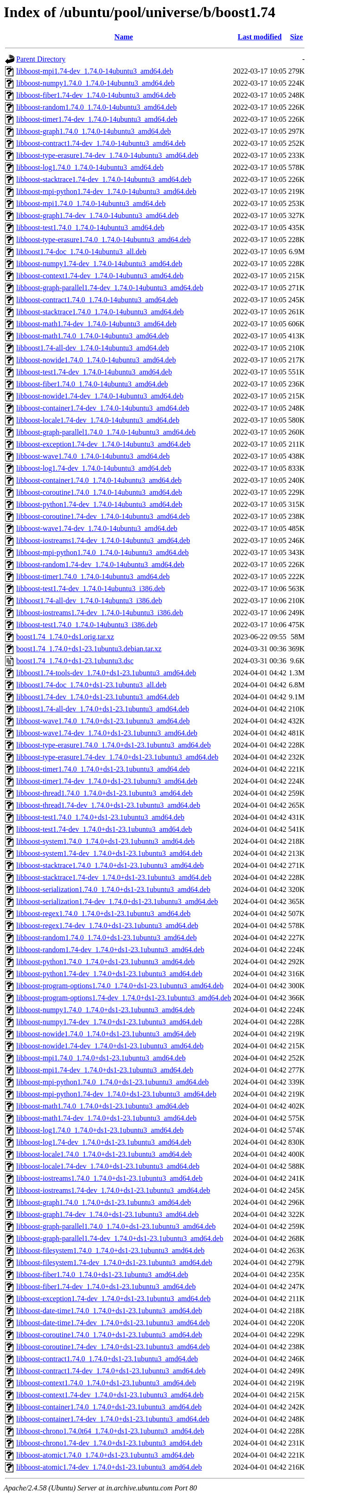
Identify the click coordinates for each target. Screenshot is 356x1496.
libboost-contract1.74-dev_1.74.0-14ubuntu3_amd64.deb (100, 143)
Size (296, 37)
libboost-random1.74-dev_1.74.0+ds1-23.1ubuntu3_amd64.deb (110, 950)
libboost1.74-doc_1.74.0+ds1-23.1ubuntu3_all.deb (91, 685)
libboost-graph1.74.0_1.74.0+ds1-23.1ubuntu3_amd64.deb (103, 1202)
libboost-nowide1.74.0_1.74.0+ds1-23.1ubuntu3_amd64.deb (106, 1034)
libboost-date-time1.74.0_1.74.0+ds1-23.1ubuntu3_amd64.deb (109, 1311)
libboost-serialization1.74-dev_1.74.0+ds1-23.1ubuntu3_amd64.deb (117, 901)
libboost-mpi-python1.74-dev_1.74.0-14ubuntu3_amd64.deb (106, 191)
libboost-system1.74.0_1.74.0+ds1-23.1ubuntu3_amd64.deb (105, 841)
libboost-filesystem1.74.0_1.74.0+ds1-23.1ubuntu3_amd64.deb (110, 1250)
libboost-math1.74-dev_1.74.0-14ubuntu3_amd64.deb (96, 324)
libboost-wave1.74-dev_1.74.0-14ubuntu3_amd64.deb (97, 528)
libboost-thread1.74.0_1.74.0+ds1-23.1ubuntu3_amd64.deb (104, 793)
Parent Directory (40, 59)
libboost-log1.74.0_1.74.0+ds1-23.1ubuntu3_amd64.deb (100, 1130)
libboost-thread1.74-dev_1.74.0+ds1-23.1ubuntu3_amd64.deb (108, 805)
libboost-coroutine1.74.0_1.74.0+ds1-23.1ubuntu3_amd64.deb (109, 1335)
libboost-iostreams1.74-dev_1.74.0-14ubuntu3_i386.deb (99, 613)
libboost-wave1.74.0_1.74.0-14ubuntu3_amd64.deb (93, 456)
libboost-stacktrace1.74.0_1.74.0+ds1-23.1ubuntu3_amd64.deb (110, 865)
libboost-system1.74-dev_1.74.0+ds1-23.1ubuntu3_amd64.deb (109, 853)
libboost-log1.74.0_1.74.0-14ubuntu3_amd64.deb (90, 167)
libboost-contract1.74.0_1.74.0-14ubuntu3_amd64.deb (97, 300)
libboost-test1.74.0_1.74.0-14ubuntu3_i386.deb (86, 625)
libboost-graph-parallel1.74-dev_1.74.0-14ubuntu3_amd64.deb (109, 288)
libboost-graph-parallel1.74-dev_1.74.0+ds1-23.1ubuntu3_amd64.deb (119, 1238)
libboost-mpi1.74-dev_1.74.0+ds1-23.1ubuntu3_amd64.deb (104, 1070)
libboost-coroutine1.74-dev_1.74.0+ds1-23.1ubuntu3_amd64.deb (113, 1347)
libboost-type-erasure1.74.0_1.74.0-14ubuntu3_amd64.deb (103, 239)
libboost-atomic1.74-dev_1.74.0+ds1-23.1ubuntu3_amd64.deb (109, 1467)
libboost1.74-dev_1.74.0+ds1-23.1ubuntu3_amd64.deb (97, 697)
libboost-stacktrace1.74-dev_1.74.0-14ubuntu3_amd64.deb (103, 179)
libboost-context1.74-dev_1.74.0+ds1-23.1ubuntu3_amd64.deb (109, 1395)
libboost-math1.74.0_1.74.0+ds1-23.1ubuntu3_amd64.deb (102, 1106)
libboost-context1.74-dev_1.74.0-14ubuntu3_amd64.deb (100, 276)
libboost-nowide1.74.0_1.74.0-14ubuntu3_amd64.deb (96, 360)
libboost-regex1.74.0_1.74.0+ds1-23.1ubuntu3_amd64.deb (103, 913)
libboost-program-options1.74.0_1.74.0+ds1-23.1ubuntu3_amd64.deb (119, 986)
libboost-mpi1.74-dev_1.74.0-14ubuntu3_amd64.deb (94, 71)
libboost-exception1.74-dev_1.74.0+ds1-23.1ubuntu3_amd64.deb (113, 1299)
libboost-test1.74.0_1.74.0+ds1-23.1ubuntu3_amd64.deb (100, 817)
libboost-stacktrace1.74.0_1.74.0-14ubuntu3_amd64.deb (100, 312)
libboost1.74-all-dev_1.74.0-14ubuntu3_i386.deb (89, 601)
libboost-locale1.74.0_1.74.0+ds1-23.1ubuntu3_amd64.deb (104, 1154)
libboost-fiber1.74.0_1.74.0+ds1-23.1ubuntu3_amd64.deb (102, 1274)
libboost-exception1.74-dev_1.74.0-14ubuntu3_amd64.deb (103, 444)
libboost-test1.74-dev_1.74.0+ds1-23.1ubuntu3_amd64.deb (104, 829)
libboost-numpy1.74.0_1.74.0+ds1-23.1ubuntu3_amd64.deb (105, 1010)
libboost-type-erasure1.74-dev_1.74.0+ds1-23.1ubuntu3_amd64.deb (117, 757)
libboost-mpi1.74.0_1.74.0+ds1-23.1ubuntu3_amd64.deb (100, 1058)
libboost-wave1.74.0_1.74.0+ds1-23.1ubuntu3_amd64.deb (103, 721)
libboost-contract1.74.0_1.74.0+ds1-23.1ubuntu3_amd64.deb (107, 1359)
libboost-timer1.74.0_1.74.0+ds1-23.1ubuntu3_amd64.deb (103, 769)
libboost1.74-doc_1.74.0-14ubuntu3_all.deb (81, 252)
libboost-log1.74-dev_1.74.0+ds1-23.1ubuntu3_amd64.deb (103, 1142)
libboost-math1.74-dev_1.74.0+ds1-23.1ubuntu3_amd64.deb (106, 1118)
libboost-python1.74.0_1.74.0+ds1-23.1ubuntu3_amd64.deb (105, 962)
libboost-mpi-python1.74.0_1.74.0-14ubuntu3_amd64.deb (102, 552)
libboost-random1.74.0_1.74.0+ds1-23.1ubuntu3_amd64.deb (106, 937)
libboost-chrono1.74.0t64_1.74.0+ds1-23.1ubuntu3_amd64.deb (110, 1431)
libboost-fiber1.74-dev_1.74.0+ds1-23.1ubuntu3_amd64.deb (106, 1286)
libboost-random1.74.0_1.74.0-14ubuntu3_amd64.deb (96, 107)
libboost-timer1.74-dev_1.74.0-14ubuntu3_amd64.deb (97, 119)
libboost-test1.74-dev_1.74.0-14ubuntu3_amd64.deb (94, 372)
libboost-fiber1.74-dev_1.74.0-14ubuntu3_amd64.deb (96, 95)
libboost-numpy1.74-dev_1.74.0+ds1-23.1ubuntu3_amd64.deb (109, 1022)
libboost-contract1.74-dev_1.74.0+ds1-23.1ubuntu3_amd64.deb (111, 1371)
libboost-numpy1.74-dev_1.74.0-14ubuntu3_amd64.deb (99, 264)
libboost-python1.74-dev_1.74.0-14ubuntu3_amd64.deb (99, 504)
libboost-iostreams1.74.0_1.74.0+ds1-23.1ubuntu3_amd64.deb (109, 1178)
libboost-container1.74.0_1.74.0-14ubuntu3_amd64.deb (99, 480)
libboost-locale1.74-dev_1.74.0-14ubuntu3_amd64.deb (97, 420)
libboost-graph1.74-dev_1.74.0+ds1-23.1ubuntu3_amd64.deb (107, 1214)
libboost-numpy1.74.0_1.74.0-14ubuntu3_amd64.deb (95, 83)
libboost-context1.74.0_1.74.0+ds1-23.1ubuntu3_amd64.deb (106, 1383)
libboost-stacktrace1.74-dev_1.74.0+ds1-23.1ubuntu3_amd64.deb (113, 877)
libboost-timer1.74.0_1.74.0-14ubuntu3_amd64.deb (93, 576)
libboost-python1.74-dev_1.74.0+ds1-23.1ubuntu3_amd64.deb (109, 974)
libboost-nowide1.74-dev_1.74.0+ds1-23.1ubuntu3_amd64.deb (109, 1046)
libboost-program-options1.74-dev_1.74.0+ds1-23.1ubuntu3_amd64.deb (123, 998)
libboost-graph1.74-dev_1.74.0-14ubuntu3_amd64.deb (97, 215)
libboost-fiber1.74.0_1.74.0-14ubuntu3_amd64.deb (92, 384)
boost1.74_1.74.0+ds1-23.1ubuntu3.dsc (75, 661)
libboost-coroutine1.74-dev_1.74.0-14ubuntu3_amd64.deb (103, 516)
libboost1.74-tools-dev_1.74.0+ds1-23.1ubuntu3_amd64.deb (106, 673)
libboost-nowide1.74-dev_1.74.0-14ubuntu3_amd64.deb (100, 396)
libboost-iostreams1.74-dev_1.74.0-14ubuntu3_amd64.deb (103, 540)
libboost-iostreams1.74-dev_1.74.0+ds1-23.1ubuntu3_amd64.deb (113, 1190)
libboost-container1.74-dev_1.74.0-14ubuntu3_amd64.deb (102, 408)
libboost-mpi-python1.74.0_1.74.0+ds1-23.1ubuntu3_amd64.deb (112, 1082)
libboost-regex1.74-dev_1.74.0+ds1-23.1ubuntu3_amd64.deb (107, 925)
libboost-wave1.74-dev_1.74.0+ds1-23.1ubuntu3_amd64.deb (106, 733)
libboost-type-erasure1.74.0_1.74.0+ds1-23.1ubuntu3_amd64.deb (113, 745)
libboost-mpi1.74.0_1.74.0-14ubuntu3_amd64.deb (90, 203)
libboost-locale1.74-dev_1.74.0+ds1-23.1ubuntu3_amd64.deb (107, 1166)
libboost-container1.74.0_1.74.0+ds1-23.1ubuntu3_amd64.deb (109, 1407)
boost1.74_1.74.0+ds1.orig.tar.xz (65, 637)
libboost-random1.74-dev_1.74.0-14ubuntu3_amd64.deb (100, 564)
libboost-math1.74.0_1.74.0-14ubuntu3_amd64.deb (92, 336)
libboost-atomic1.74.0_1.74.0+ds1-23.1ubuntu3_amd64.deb (105, 1455)
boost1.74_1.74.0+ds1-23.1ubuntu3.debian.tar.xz (88, 649)
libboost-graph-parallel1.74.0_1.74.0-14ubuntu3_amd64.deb (106, 432)
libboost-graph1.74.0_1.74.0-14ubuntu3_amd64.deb (93, 131)
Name (123, 37)
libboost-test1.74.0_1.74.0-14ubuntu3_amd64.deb (90, 227)
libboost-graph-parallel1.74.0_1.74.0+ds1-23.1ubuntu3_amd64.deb (116, 1226)
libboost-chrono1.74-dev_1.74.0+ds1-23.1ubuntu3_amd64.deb (109, 1443)
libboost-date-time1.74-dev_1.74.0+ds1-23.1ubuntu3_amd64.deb (113, 1323)
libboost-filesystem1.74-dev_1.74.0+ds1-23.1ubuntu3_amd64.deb (114, 1262)
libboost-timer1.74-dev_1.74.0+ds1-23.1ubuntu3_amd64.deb (106, 781)
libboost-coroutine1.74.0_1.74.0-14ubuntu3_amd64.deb (99, 492)
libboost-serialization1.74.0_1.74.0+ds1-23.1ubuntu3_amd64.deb (113, 889)
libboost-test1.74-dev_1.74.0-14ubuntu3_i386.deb (90, 588)
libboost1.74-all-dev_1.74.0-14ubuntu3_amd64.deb (92, 348)
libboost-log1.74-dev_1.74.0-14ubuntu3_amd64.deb (93, 468)
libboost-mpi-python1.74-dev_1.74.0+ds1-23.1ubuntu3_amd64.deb (116, 1094)
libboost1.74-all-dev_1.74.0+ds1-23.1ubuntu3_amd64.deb (102, 709)
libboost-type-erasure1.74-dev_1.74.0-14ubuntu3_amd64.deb (107, 155)
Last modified (260, 37)
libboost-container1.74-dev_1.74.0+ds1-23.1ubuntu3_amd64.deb (113, 1419)
